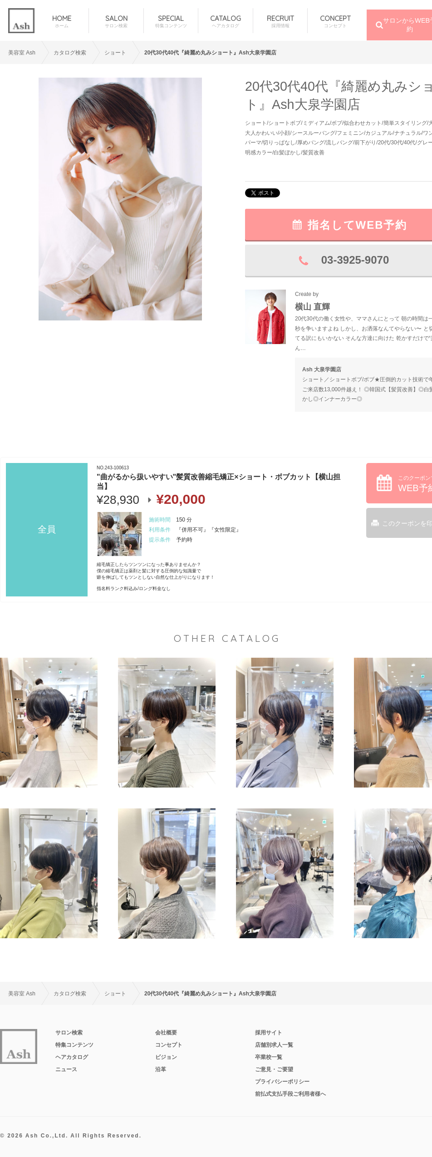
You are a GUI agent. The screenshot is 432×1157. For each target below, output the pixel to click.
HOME (61, 21)
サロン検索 (69, 1032)
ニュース (66, 1069)
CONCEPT (335, 21)
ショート (115, 52)
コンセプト (168, 1045)
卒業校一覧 (268, 1057)
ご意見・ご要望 (274, 1069)
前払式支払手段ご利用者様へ (290, 1094)
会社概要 (166, 1032)
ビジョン (166, 1057)
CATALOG (225, 21)
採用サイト (268, 1032)
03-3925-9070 (355, 260)
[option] (120, 199)
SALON (116, 21)
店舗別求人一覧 (274, 1045)
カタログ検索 (70, 52)
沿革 (160, 1069)
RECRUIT (280, 21)
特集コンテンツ (74, 1045)
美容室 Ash (21, 52)
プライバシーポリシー (282, 1081)
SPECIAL (171, 21)
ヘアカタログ (71, 1057)
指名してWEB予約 (357, 225)
